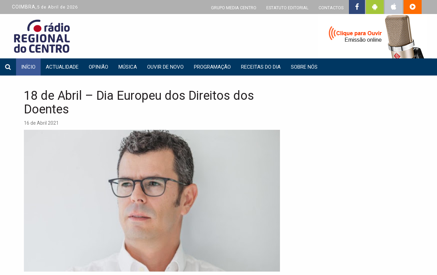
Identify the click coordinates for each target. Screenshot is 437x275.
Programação (212, 67)
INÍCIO (28, 67)
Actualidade (62, 67)
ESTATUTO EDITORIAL (287, 7)
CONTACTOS (331, 7)
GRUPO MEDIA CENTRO (233, 7)
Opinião (98, 67)
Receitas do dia (261, 67)
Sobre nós (304, 67)
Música (127, 67)
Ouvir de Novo (165, 67)
